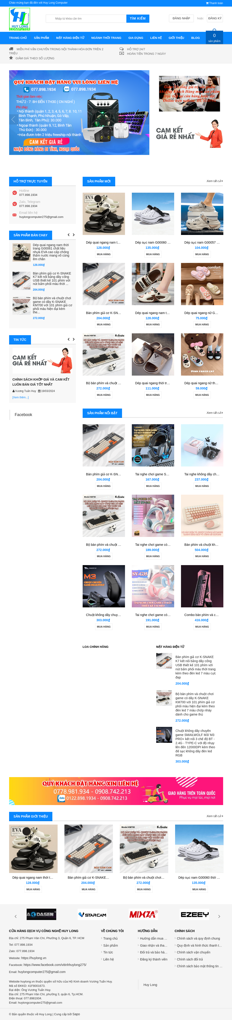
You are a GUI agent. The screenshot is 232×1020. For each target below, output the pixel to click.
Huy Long (150, 985)
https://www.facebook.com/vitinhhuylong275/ (55, 965)
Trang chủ (110, 938)
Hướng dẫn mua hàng (155, 938)
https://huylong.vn (33, 958)
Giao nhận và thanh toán (157, 945)
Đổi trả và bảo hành (154, 952)
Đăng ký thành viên (153, 959)
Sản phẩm (110, 945)
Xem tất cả (215, 181)
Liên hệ (108, 959)
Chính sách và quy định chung (198, 938)
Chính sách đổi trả (190, 959)
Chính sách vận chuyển (193, 952)
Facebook (23, 414)
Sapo (76, 1014)
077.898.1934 (28, 195)
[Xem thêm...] (21, 397)
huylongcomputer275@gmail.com (41, 217)
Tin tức (108, 952)
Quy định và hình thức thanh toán (200, 945)
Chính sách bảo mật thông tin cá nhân (204, 966)
